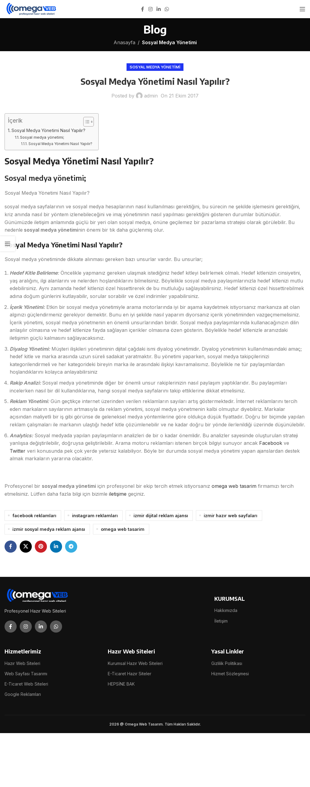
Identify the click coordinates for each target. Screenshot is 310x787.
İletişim (221, 620)
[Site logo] (32, 8)
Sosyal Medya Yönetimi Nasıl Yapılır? (48, 130)
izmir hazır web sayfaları (230, 515)
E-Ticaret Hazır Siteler (129, 673)
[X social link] (26, 547)
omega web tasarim (234, 486)
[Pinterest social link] (41, 547)
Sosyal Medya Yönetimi (169, 42)
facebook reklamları (34, 515)
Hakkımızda (225, 610)
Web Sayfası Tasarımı (26, 673)
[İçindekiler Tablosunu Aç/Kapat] (85, 122)
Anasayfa (124, 42)
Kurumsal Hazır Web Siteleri (135, 663)
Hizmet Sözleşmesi (230, 673)
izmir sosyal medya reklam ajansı (48, 529)
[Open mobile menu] (302, 9)
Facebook (270, 443)
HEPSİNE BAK (121, 683)
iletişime (118, 494)
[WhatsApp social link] (167, 9)
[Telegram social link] (71, 547)
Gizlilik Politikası (226, 663)
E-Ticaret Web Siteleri (26, 683)
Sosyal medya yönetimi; (42, 137)
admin (151, 96)
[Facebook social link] (142, 9)
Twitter (17, 451)
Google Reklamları (23, 694)
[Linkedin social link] (158, 9)
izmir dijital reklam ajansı (161, 515)
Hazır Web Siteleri (22, 663)
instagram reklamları (95, 515)
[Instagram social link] (150, 9)
